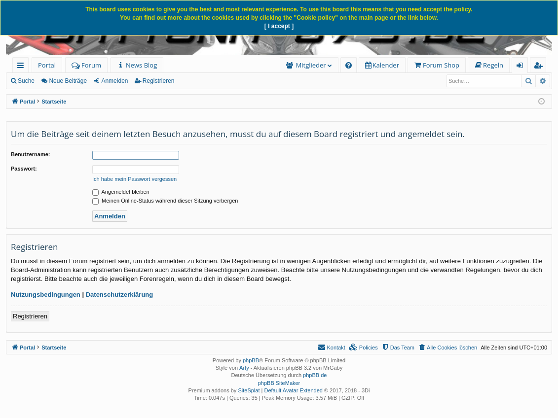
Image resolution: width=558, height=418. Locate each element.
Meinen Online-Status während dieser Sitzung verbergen (165, 201)
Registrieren (159, 80)
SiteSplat (249, 390)
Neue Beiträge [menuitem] (68, 80)
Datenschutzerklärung (119, 294)
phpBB (251, 360)
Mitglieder (311, 65)
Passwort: (24, 169)
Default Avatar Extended (293, 390)
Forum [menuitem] (86, 65)
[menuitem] (137, 65)
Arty (244, 368)
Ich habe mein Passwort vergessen (134, 179)
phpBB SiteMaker (279, 383)
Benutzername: (30, 154)
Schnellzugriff (22, 67)
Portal (47, 65)
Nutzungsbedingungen (45, 294)
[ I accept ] (279, 26)
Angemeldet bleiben (120, 192)
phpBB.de (315, 375)
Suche (26, 80)
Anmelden (114, 80)
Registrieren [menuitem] (540, 67)
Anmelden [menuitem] (522, 67)
